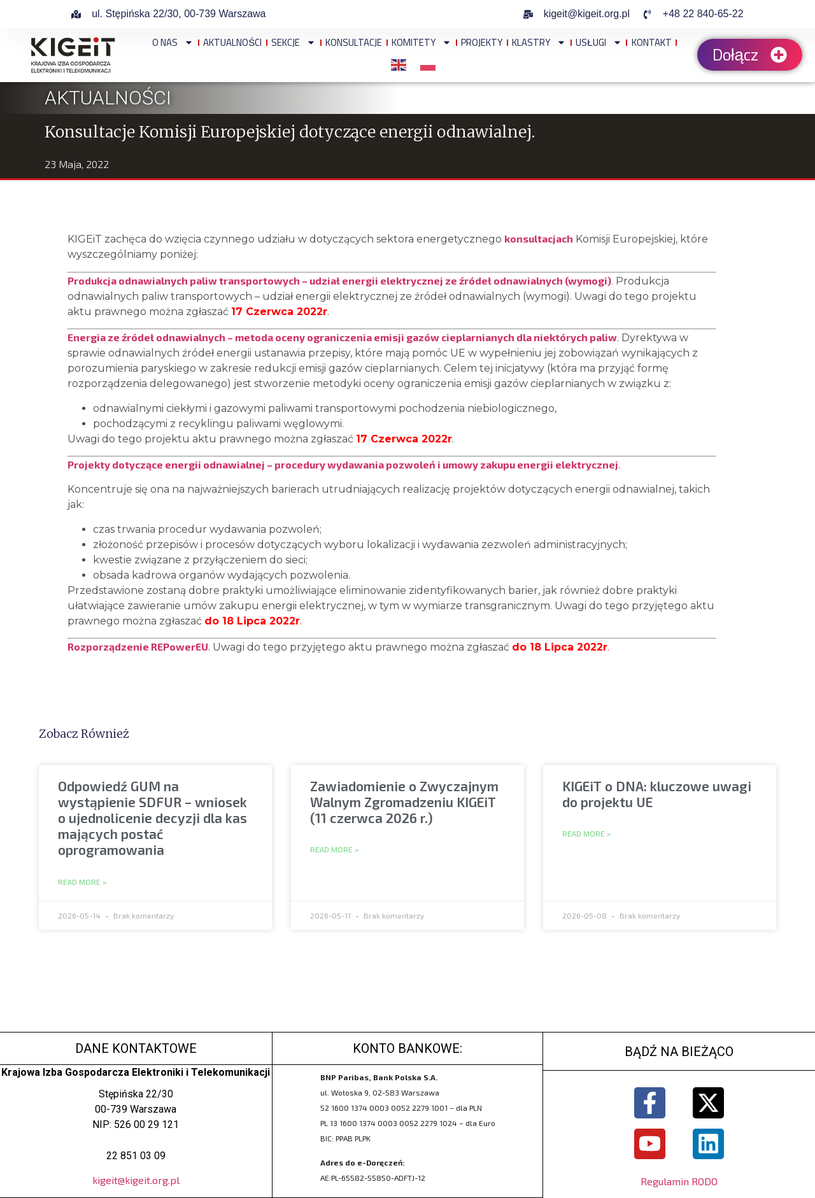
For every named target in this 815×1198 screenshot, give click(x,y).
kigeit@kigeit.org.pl (136, 1180)
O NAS (173, 42)
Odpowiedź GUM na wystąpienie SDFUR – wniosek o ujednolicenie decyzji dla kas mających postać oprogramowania (152, 818)
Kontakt (652, 42)
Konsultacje (353, 42)
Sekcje (293, 42)
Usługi (598, 42)
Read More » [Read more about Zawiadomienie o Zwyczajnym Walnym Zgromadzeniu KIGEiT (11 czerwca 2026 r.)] (334, 850)
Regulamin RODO (679, 1182)
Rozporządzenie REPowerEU (137, 646)
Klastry (539, 42)
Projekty (481, 42)
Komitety (421, 42)
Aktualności (232, 42)
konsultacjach (538, 238)
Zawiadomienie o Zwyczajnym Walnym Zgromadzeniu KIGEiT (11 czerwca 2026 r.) (404, 802)
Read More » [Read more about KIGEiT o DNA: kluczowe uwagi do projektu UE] (586, 834)
